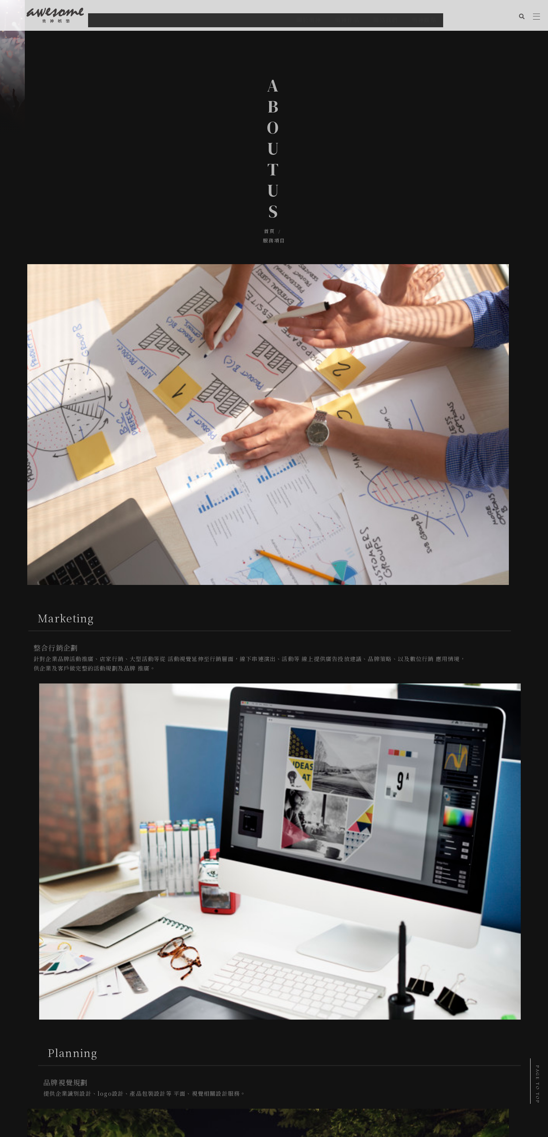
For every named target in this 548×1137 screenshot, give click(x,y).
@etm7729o (53, 1070)
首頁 (258, 143)
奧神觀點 (105, 1083)
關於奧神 (23, 1083)
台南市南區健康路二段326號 (62, 1050)
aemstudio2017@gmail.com (64, 1060)
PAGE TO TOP (537, 1084)
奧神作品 (50, 1083)
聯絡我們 (77, 1083)
